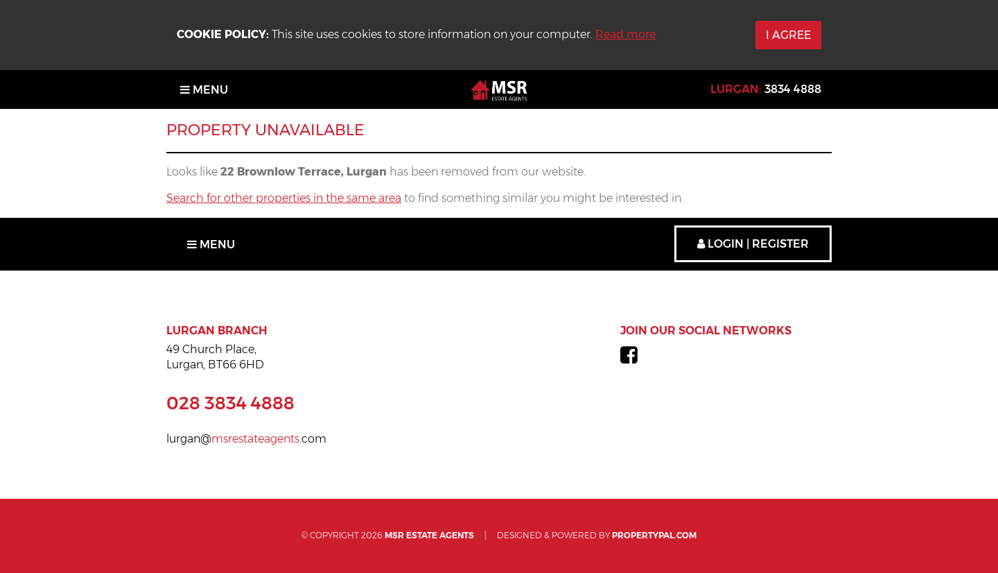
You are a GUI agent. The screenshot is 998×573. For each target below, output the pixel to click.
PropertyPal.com (654, 535)
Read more (625, 34)
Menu (204, 89)
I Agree (788, 35)
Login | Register (753, 243)
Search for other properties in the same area (283, 198)
